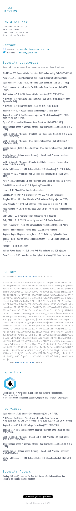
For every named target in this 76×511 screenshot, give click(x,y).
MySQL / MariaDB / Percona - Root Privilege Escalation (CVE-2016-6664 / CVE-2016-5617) (36, 142)
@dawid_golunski (28, 53)
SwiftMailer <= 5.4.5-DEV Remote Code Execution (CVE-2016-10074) (33, 94)
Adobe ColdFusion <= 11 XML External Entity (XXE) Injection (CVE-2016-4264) (37, 169)
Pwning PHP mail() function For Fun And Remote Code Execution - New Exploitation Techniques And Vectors (34, 477)
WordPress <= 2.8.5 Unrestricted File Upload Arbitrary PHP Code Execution (36, 255)
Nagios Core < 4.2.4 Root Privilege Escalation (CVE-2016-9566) (31, 110)
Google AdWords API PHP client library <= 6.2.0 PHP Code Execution (33, 194)
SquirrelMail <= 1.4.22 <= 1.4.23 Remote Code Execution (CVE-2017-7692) (36, 82)
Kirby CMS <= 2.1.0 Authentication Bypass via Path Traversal (29, 215)
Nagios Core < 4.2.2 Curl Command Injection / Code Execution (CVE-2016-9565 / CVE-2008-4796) (36, 116)
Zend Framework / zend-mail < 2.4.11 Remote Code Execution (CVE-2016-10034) (35, 88)
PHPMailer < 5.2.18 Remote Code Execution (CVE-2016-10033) (30, 106)
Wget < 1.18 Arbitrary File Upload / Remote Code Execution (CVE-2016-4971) (37, 180)
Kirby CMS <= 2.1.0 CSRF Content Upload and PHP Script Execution (33, 220)
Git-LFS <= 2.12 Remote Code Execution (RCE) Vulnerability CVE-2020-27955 (37, 73)
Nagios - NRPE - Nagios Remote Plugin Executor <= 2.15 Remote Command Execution (36, 240)
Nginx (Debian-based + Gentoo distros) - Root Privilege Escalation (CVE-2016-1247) (38, 128)
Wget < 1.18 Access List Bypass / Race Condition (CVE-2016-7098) (33, 122)
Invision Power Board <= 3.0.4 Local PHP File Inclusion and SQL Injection (34, 250)
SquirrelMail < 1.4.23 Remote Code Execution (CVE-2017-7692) (31, 413)
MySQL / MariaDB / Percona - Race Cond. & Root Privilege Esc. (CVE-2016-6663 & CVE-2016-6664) (36, 438)
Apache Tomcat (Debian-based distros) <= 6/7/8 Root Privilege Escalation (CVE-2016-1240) (36, 156)
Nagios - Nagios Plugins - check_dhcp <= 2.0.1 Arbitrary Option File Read (35, 234)
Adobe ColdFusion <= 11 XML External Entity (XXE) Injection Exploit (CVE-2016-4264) (37, 459)
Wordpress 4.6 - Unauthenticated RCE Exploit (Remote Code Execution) (35, 78)
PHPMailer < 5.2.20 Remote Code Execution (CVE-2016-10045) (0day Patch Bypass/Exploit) (36, 100)
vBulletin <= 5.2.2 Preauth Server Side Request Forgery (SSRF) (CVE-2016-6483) (36, 175)
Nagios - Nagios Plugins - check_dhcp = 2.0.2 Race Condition (30, 229)
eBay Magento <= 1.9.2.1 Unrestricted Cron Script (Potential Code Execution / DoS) (37, 210)
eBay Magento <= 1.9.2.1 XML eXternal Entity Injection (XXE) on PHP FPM (35, 204)
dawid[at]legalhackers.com (33, 49)
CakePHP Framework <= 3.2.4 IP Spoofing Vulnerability (27, 185)
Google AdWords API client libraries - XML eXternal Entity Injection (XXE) (35, 199)
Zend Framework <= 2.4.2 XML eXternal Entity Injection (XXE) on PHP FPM (35, 225)
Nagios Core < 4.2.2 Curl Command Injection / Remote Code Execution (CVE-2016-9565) (37, 431)
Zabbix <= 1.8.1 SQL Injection (15, 246)
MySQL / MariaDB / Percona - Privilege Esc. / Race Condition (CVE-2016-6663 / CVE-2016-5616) (37, 135)
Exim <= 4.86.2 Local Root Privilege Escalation (23, 190)
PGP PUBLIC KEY (27, 276)
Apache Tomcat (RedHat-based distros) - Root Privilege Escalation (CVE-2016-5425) (38, 149)
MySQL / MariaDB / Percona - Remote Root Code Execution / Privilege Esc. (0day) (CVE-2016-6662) (36, 163)
